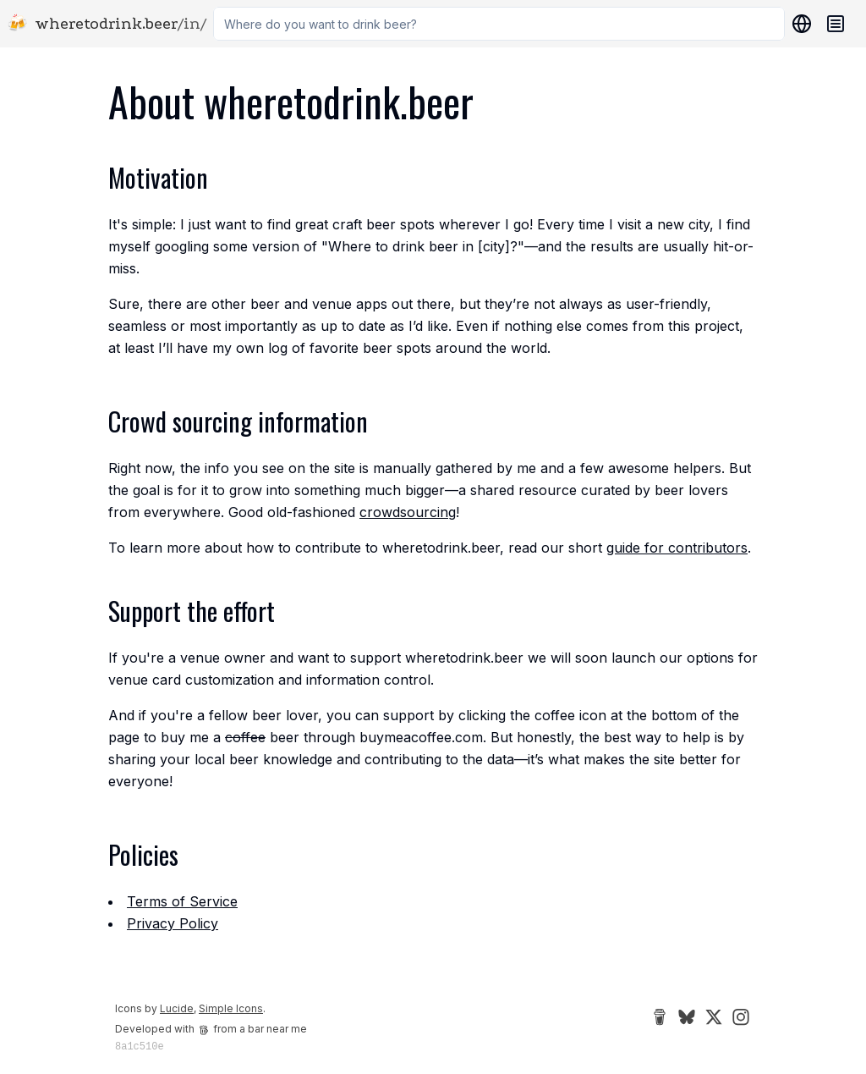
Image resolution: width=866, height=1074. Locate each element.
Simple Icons (231, 1008)
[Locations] (798, 24)
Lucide (177, 1008)
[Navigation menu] (835, 24)
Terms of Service (182, 901)
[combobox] (499, 24)
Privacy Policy (172, 923)
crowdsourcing (407, 512)
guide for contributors (677, 547)
